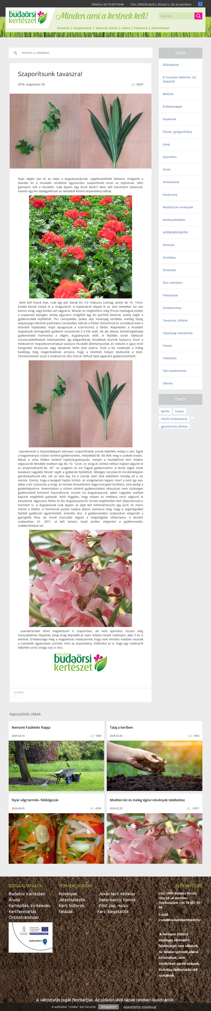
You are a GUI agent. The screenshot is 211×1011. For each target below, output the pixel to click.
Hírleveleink (171, 182)
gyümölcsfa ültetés (174, 426)
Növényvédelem (174, 220)
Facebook (169, 119)
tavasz (179, 411)
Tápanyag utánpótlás (178, 333)
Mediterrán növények (178, 207)
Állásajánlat (171, 65)
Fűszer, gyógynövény (177, 132)
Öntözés (169, 245)
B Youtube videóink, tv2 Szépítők (179, 79)
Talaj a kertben (121, 727)
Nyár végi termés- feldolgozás (35, 800)
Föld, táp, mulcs (113, 905)
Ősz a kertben (172, 283)
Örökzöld (169, 270)
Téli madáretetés (174, 371)
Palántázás (170, 295)
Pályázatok (141, 28)
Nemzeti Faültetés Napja (31, 727)
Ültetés (168, 383)
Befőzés (168, 94)
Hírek (166, 169)
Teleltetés (170, 358)
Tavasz (167, 346)
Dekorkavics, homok (117, 899)
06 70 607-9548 (113, 4)
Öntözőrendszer (24, 917)
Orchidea (169, 257)
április (165, 411)
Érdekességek (172, 106)
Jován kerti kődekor (117, 893)
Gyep (166, 144)
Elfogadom (108, 1007)
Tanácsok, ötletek (106, 28)
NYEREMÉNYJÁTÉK (175, 232)
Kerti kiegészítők (113, 911)
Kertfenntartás (22, 911)
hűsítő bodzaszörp (174, 419)
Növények (68, 893)
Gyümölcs (170, 157)
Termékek (63, 28)
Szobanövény (172, 308)
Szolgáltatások (82, 28)
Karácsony (170, 195)
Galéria (125, 28)
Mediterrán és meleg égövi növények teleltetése (147, 800)
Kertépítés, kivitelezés (29, 905)
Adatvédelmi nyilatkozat (139, 1007)
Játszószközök (72, 899)
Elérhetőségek (160, 28)
